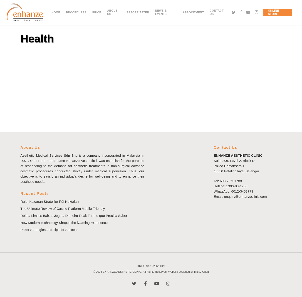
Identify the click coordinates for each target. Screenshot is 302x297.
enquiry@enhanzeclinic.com (245, 196)
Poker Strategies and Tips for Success (49, 230)
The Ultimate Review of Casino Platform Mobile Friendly (62, 208)
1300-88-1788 (236, 186)
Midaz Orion (201, 271)
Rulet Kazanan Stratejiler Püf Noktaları (49, 201)
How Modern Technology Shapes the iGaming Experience (64, 223)
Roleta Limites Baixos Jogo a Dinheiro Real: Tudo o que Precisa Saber (73, 216)
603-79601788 (231, 181)
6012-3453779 (242, 191)
